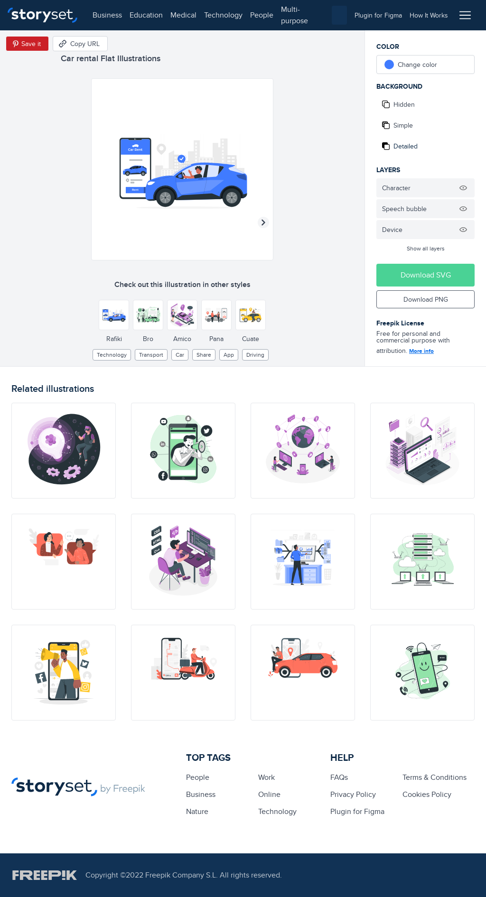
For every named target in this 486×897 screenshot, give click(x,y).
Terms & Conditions (434, 777)
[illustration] (63, 451)
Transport (151, 355)
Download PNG (425, 299)
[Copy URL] (80, 43)
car (180, 355)
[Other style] (114, 315)
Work (266, 777)
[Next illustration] (263, 222)
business (107, 14)
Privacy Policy (353, 794)
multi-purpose (294, 15)
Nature (197, 811)
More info (421, 351)
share (203, 355)
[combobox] (339, 15)
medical (183, 14)
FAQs (339, 777)
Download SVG (426, 274)
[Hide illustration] (463, 188)
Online (269, 794)
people (261, 14)
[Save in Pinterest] (27, 43)
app (229, 355)
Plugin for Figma (357, 811)
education (146, 14)
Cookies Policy (426, 794)
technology (223, 14)
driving (255, 355)
